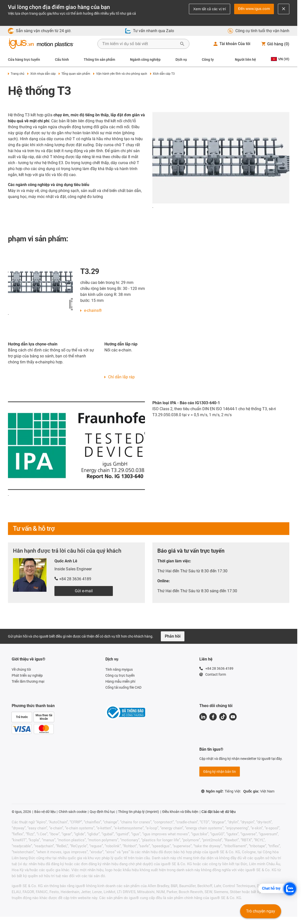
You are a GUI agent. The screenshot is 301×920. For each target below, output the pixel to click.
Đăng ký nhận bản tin (219, 772)
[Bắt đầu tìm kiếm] (182, 44)
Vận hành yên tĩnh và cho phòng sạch (120, 73)
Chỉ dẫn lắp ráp (121, 377)
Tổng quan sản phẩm (74, 73)
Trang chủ (16, 73)
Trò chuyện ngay (260, 911)
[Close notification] (283, 9)
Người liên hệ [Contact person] (245, 60)
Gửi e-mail (84, 591)
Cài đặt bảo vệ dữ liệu (219, 812)
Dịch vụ (181, 60)
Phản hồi (172, 636)
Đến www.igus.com (254, 8)
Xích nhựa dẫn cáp (41, 73)
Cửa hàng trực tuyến (24, 60)
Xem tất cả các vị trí (209, 9)
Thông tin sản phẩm (99, 60)
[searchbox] (139, 43)
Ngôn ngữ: (220, 791)
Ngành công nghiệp (145, 60)
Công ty (208, 60)
